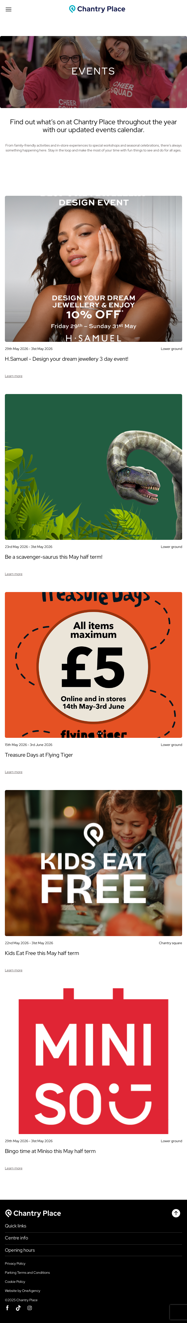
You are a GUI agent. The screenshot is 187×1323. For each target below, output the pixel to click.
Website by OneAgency (22, 1290)
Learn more (13, 376)
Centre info (16, 1238)
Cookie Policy (15, 1281)
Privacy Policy (15, 1263)
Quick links (15, 1226)
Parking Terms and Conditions (27, 1272)
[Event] (93, 283)
